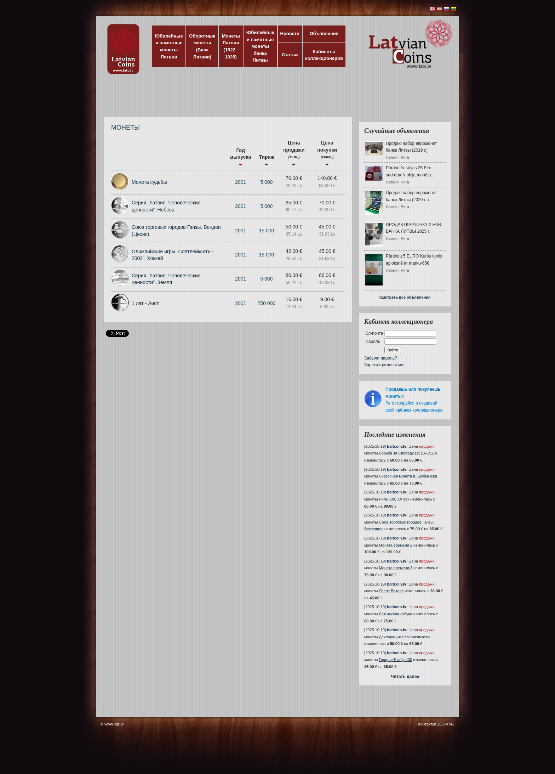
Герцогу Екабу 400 (395, 659)
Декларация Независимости (404, 637)
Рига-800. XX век (394, 499)
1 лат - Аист (145, 303)
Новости (290, 33)
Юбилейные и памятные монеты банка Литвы (260, 46)
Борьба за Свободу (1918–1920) (408, 453)
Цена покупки (327, 153)
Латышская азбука (395, 614)
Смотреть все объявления (405, 297)
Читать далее (405, 676)
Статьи (290, 54)
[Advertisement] (275, 99)
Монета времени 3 (395, 568)
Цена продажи (294, 153)
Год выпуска (240, 156)
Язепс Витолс (391, 591)
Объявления (324, 33)
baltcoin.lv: (397, 446)
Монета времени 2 (395, 545)
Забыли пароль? (380, 358)
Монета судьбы (149, 182)
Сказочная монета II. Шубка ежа (408, 476)
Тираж (266, 160)
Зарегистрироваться (384, 364)
